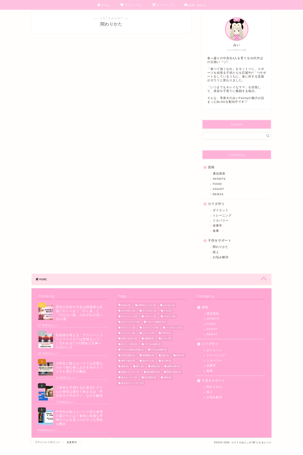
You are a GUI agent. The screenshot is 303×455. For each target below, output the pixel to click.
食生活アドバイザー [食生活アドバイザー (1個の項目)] (132, 391)
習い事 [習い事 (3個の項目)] (166, 368)
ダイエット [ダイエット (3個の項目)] (128, 335)
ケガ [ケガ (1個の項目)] (167, 319)
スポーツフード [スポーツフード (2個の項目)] (130, 330)
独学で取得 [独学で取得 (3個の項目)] (128, 368)
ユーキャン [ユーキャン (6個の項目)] (128, 341)
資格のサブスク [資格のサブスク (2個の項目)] (130, 380)
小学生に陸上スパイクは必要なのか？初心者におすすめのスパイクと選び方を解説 (79, 375)
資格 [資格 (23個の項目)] (155, 374)
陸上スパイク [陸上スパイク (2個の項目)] (129, 385)
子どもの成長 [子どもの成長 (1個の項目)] (153, 352)
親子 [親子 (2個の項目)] (140, 374)
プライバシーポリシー (47, 450)
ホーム (103, 5)
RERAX (218, 200)
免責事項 (72, 450)
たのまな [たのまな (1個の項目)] (169, 313)
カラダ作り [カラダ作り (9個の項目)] (128, 319)
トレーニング (222, 221)
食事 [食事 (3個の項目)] (167, 385)
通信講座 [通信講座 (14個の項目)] (153, 380)
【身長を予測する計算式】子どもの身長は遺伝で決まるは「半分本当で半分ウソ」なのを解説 (79, 399)
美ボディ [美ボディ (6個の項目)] (148, 368)
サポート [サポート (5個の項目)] (150, 324)
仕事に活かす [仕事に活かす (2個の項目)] (129, 346)
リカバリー (221, 226)
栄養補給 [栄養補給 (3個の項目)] (148, 363)
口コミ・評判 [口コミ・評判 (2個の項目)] (129, 352)
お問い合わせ (195, 5)
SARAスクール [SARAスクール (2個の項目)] (147, 313)
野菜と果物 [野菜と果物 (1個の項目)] (174, 380)
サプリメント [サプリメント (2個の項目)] (129, 324)
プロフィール (131, 5)
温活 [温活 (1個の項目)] (165, 363)
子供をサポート (219, 246)
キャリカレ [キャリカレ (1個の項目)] (149, 319)
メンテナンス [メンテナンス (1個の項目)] (174, 335)
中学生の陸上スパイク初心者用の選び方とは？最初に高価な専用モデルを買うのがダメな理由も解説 (79, 425)
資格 (211, 173)
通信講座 (219, 179)
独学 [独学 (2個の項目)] (180, 363)
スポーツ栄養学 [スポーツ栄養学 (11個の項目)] (156, 330)
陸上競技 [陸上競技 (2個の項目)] (150, 385)
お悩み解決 (221, 263)
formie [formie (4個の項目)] (125, 313)
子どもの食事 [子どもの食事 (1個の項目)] (159, 357)
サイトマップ (163, 5)
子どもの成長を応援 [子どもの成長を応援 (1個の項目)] (132, 357)
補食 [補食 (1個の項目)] (125, 374)
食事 (216, 236)
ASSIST (218, 194)
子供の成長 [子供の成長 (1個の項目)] (128, 363)
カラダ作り (216, 209)
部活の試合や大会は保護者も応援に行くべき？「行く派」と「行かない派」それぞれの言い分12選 (79, 320)
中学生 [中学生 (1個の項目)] (166, 341)
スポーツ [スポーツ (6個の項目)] (169, 324)
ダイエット (221, 216)
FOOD (217, 189)
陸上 (216, 257)
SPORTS (219, 184)
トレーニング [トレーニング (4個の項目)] (150, 335)
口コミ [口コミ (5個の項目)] (166, 346)
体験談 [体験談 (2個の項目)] (149, 346)
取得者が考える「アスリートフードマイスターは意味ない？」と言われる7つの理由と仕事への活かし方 (79, 349)
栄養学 (217, 231)
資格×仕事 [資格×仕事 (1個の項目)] (173, 374)
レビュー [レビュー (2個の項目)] (148, 341)
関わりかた (221, 252)
